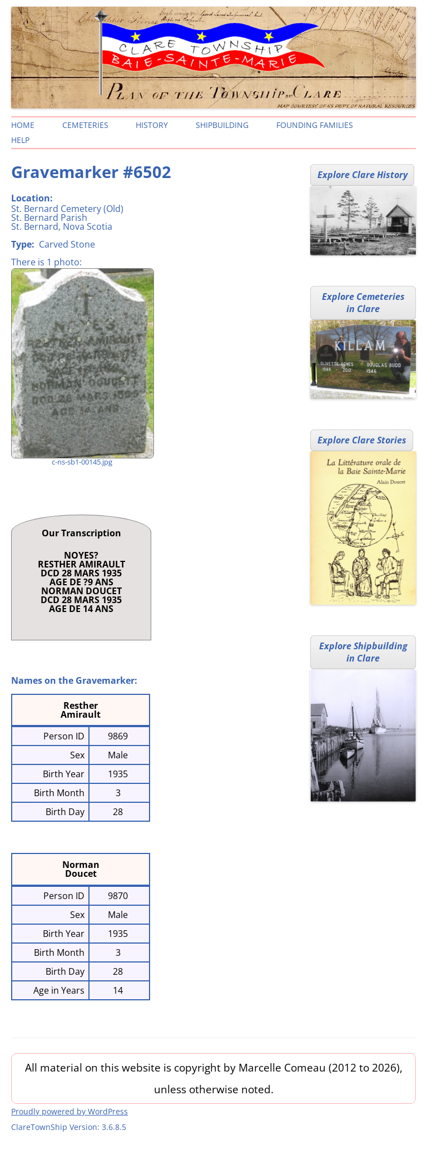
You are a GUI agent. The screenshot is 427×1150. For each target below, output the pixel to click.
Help (20, 140)
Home (22, 125)
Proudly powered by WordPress (69, 1111)
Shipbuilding (222, 125)
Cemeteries (85, 125)
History (152, 125)
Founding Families (314, 125)
